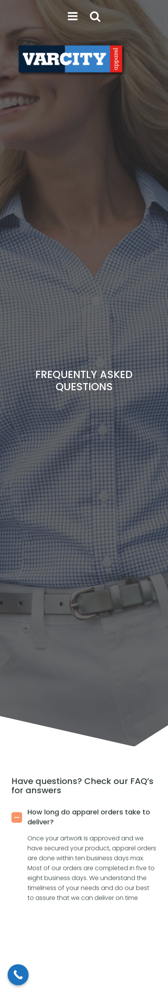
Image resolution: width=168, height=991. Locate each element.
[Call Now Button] (18, 974)
